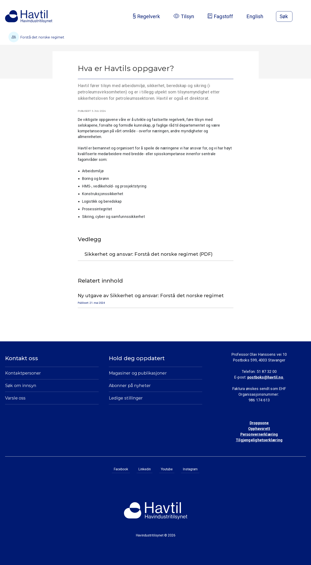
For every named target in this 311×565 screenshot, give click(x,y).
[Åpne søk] (284, 16)
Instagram (190, 469)
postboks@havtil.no (265, 377)
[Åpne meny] (303, 17)
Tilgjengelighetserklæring (259, 440)
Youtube (167, 469)
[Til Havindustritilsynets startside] (28, 16)
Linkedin (144, 469)
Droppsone (259, 423)
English (258, 16)
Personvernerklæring (259, 434)
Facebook (121, 469)
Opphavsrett (259, 428)
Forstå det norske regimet (36, 37)
